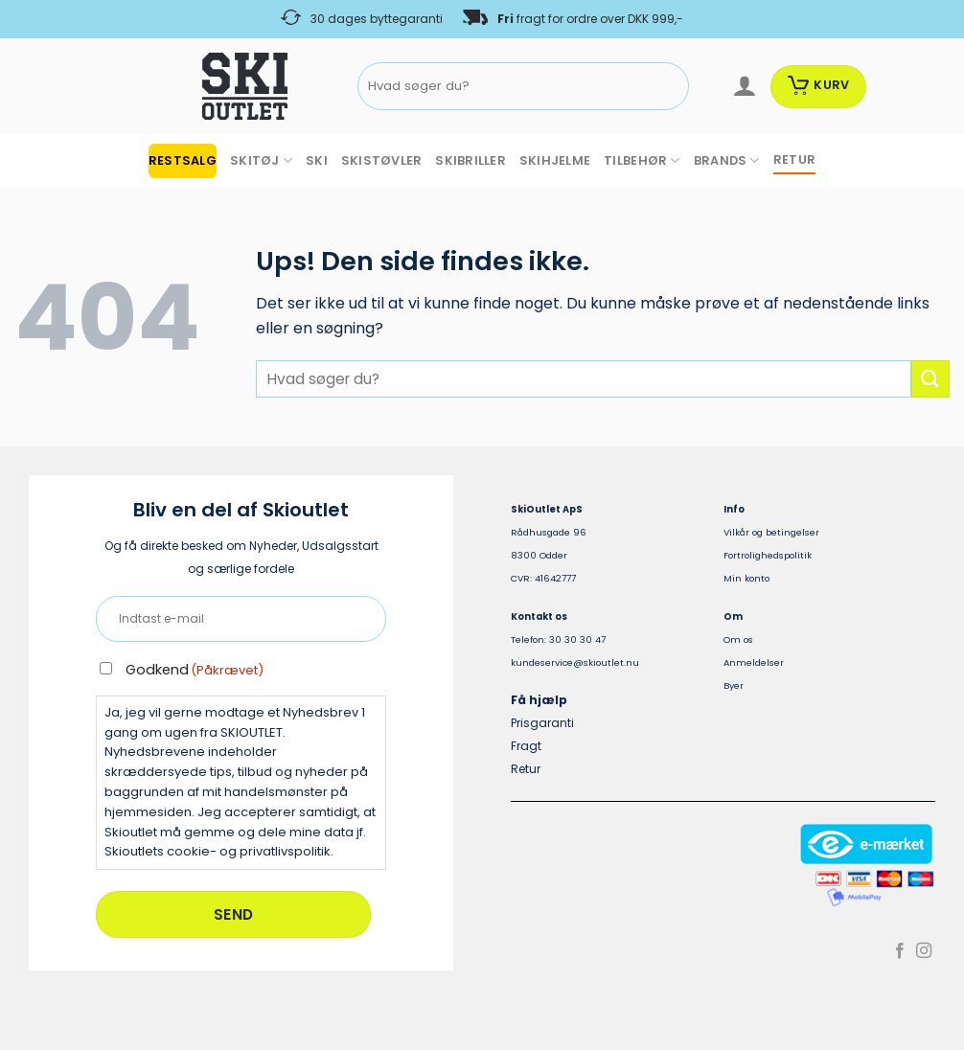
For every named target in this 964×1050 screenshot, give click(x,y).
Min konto (746, 578)
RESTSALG (183, 160)
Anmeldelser (753, 662)
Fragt (526, 746)
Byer (733, 685)
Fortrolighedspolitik (767, 555)
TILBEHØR (642, 160)
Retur (525, 769)
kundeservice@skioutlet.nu (575, 662)
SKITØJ (261, 160)
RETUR (794, 159)
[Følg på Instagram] (923, 951)
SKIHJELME (554, 160)
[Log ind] (744, 86)
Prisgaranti (542, 723)
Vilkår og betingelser (771, 532)
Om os (738, 639)
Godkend (195, 669)
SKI (317, 160)
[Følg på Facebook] (899, 951)
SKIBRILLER (470, 160)
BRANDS (727, 160)
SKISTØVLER (382, 160)
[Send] (670, 87)
